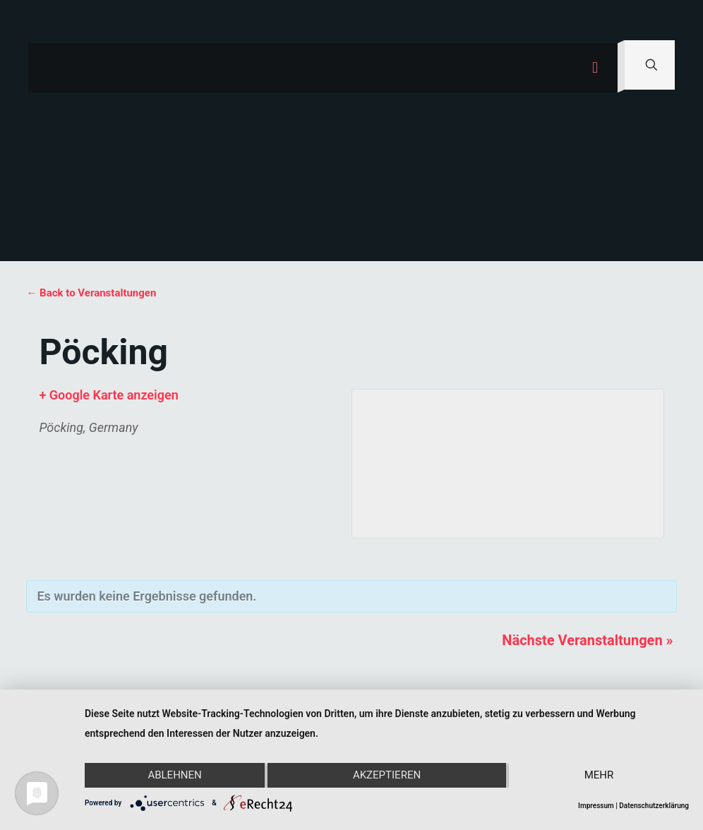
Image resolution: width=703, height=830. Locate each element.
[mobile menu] (595, 68)
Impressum (596, 806)
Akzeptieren (387, 775)
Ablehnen (174, 775)
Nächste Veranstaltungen (587, 640)
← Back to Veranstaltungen (91, 293)
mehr (599, 775)
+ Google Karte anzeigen (108, 394)
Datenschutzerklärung (654, 806)
